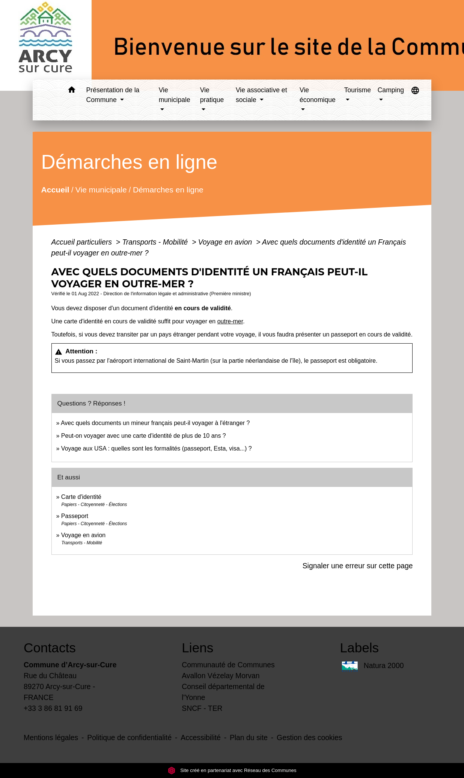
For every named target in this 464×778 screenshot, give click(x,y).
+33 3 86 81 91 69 (53, 708)
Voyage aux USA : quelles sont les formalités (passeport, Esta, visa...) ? (156, 448)
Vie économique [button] (318, 95)
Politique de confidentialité (129, 737)
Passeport (74, 516)
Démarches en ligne (168, 189)
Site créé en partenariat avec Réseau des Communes (232, 770)
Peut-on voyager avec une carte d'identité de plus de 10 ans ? (143, 436)
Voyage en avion (226, 242)
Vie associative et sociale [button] (261, 95)
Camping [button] (391, 90)
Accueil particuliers (82, 242)
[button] (72, 91)
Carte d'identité (81, 497)
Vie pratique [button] (212, 95)
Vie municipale (101, 189)
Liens (197, 647)
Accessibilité (201, 737)
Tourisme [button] (357, 90)
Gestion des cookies (309, 737)
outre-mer (230, 321)
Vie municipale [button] (174, 95)
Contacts (50, 647)
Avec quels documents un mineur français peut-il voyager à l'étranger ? (155, 423)
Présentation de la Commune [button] (113, 95)
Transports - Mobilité (156, 242)
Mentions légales (51, 737)
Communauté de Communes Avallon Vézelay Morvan (228, 670)
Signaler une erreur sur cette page (358, 566)
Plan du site (249, 737)
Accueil (55, 189)
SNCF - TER (202, 708)
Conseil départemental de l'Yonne (223, 691)
